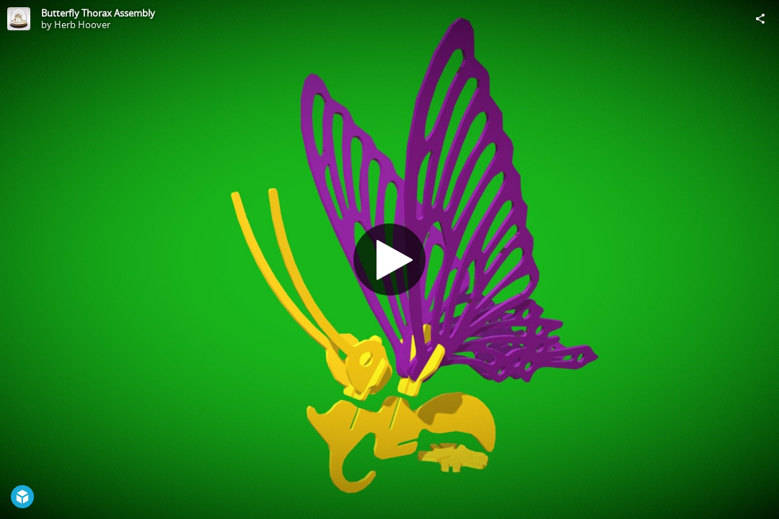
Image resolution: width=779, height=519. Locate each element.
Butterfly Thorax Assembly (98, 12)
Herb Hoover (82, 24)
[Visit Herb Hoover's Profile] (18, 18)
